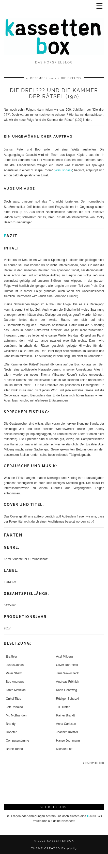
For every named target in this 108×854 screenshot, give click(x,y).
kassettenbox (60, 840)
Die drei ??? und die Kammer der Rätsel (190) (54, 93)
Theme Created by (54, 848)
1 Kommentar (93, 762)
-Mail (91, 816)
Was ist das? (63, 170)
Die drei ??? (71, 78)
